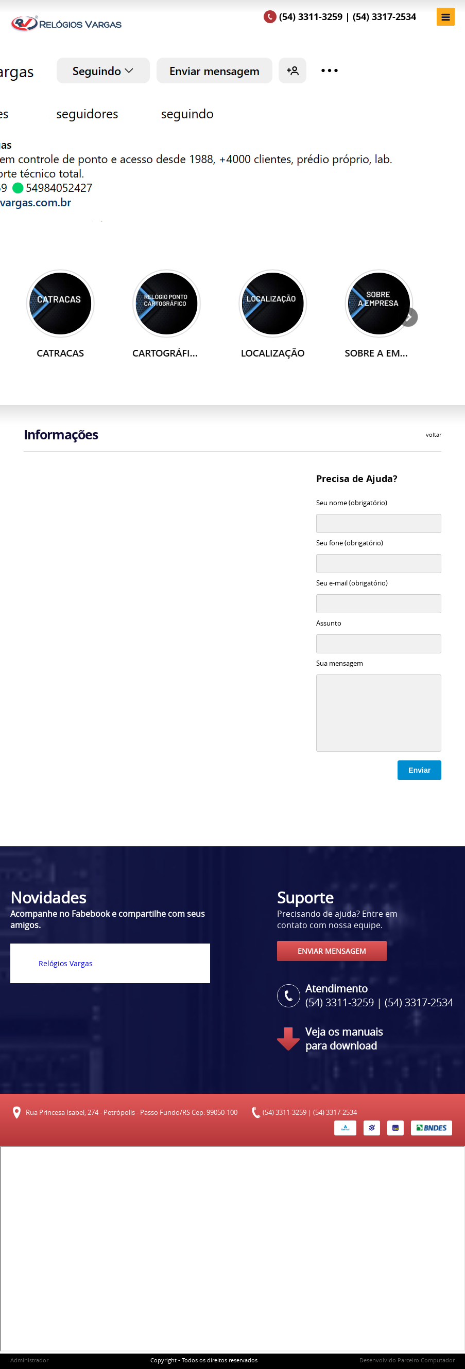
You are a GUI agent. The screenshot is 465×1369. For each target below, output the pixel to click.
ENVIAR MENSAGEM (332, 951)
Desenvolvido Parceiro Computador (407, 1360)
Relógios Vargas (66, 963)
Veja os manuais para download (344, 1039)
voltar (433, 434)
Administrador (29, 1360)
